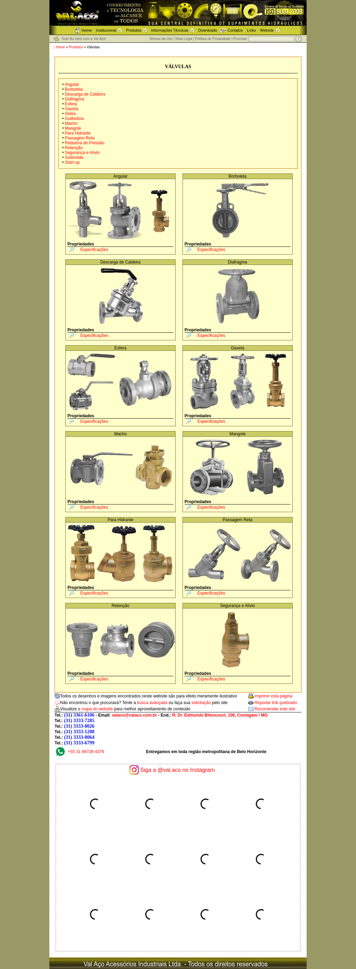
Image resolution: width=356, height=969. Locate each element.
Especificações (94, 249)
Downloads (207, 30)
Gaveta (72, 108)
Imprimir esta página (273, 696)
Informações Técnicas (169, 30)
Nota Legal (184, 39)
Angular (72, 84)
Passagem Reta (80, 138)
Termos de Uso (160, 39)
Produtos (133, 30)
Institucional (106, 30)
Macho (71, 123)
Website (267, 30)
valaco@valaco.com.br (134, 715)
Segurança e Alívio (82, 152)
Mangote (73, 128)
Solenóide (74, 157)
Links (251, 30)
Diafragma (74, 99)
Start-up (72, 162)
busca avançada (152, 702)
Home (87, 30)
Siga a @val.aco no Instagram (177, 770)
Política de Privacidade (212, 39)
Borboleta (74, 89)
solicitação (201, 702)
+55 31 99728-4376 (86, 751)
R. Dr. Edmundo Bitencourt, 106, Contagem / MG (220, 715)
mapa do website (97, 708)
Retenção (74, 147)
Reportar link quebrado (275, 702)
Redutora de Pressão (84, 142)
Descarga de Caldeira (85, 94)
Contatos (235, 30)
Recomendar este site (274, 708)
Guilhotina (74, 118)
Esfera (71, 104)
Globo (70, 113)
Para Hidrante (78, 133)
